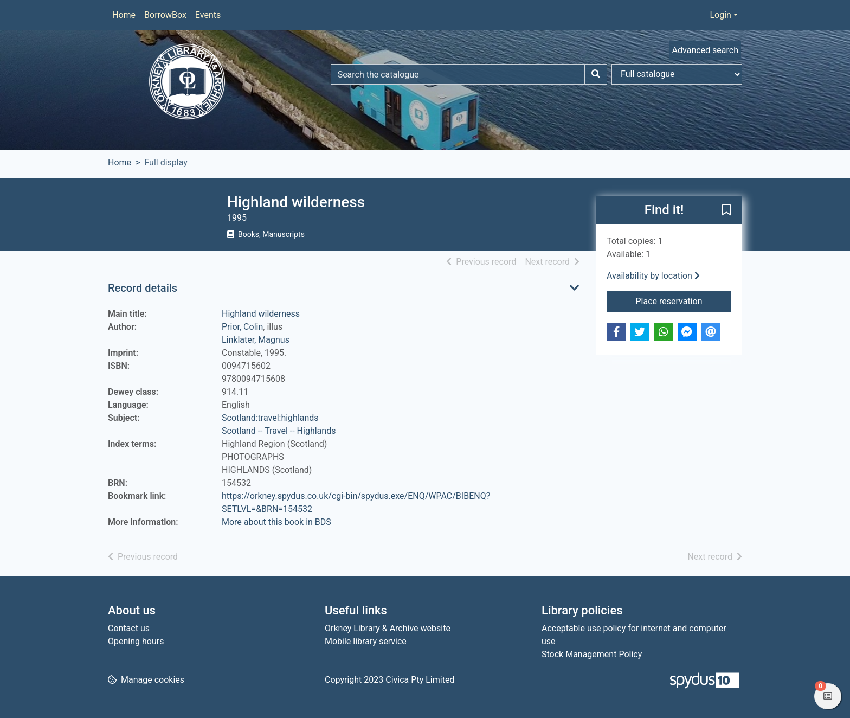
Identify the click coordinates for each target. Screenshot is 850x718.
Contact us (129, 628)
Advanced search (705, 50)
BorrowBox (165, 15)
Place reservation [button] (684, 300)
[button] (726, 210)
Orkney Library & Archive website (387, 628)
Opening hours (136, 641)
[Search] (595, 74)
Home (124, 15)
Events (208, 15)
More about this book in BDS (276, 522)
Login (720, 15)
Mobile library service (366, 641)
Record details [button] (142, 287)
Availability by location (653, 276)
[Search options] (676, 74)
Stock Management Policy (592, 654)
